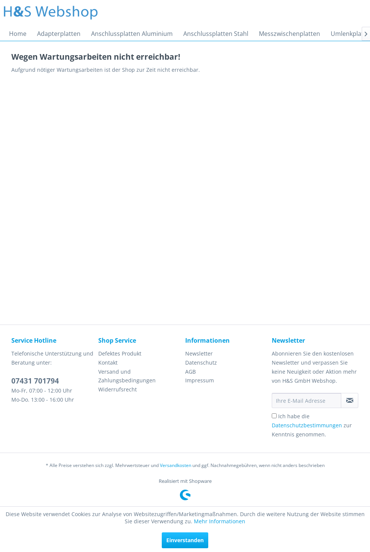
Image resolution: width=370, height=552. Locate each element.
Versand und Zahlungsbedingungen (127, 376)
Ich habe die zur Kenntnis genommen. (312, 425)
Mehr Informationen (219, 521)
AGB (190, 371)
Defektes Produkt (119, 353)
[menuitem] (18, 33)
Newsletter (199, 353)
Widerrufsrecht (117, 389)
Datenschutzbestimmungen (307, 425)
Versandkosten (175, 465)
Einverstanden (185, 540)
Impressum (199, 380)
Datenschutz (201, 362)
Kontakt (108, 362)
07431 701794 (35, 381)
